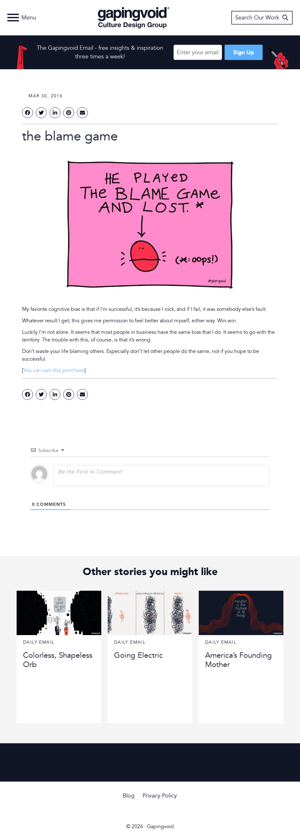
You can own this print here (53, 370)
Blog (129, 795)
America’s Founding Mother (238, 660)
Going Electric (138, 655)
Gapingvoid (134, 17)
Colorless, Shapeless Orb (57, 660)
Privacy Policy (159, 795)
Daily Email (38, 642)
